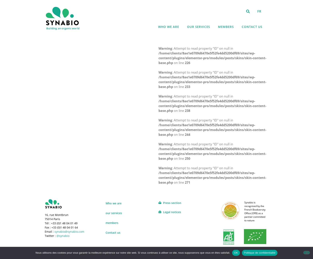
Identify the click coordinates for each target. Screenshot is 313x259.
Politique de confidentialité (259, 252)
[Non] (306, 252)
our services (198, 27)
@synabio (62, 236)
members (226, 27)
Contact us (252, 27)
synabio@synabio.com (69, 231)
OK (236, 252)
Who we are (168, 27)
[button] (248, 11)
